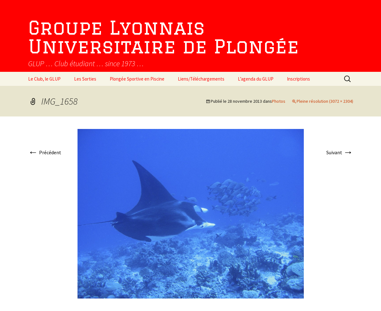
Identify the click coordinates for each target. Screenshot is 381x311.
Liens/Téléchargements (201, 79)
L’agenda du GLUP (255, 79)
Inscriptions (298, 79)
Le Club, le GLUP (44, 79)
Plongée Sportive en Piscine (137, 79)
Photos (278, 101)
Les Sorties (85, 79)
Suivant (339, 152)
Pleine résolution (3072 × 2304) (325, 101)
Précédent (44, 152)
